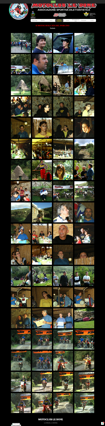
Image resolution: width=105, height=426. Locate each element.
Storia (51, 20)
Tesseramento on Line (75, 20)
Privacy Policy (16, 423)
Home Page (34, 20)
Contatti (92, 20)
